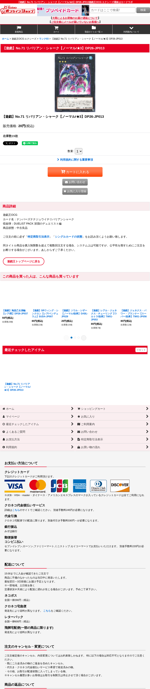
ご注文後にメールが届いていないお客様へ (75, 22)
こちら (16, 510)
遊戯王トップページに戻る (23, 261)
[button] (131, 29)
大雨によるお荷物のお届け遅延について (75, 18)
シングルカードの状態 (68, 236)
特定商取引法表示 (38, 236)
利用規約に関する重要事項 (75, 159)
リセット (141, 349)
